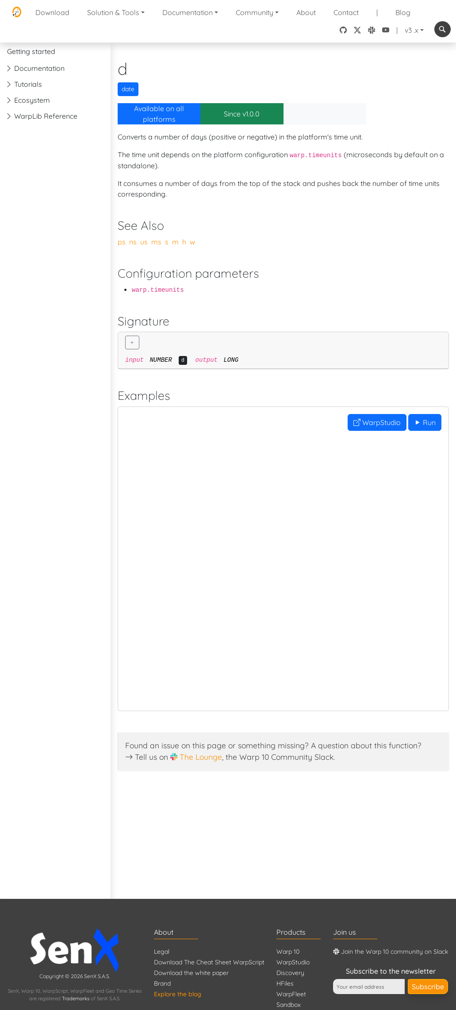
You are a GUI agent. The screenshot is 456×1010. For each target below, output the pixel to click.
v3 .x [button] (411, 30)
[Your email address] (369, 986)
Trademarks (75, 998)
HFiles (285, 983)
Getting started (31, 51)
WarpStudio (377, 422)
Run (425, 422)
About (306, 12)
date (128, 89)
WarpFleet (291, 994)
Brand (162, 983)
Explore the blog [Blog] (177, 994)
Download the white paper (191, 973)
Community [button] (254, 12)
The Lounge (201, 757)
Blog (402, 12)
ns (133, 241)
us (144, 241)
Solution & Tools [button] (113, 12)
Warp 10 (287, 952)
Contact (346, 12)
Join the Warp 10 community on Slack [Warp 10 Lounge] (390, 952)
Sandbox (288, 1005)
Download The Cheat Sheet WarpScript (209, 962)
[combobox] (442, 29)
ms (156, 241)
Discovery (290, 973)
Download (52, 12)
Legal (161, 952)
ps (122, 241)
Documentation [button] (187, 12)
